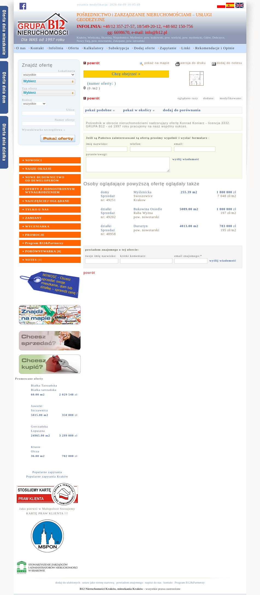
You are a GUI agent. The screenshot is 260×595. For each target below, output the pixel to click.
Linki (185, 48)
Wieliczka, (94, 37)
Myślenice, (136, 37)
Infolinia (56, 48)
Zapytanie (168, 48)
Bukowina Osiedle (148, 209)
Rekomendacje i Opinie (215, 48)
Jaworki (37, 406)
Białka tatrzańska (43, 389)
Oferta (73, 48)
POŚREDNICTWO (94, 14)
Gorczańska (40, 426)
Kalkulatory (94, 48)
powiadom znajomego (129, 582)
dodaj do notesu (229, 63)
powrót (89, 273)
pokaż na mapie (156, 63)
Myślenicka (143, 192)
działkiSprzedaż (108, 211)
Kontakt (37, 48)
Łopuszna (38, 430)
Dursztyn (141, 226)
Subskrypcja (118, 48)
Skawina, (106, 37)
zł (68, 394)
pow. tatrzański (135, 40)
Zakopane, (119, 40)
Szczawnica (39, 410)
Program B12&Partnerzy (190, 582)
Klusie (36, 447)
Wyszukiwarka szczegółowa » (43, 129)
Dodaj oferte (144, 48)
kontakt (167, 582)
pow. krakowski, (154, 37)
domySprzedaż (108, 194)
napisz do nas (153, 582)
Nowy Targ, (84, 40)
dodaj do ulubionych (67, 582)
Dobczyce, (218, 37)
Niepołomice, (121, 37)
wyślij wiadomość (185, 159)
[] (33, 259)
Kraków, (82, 37)
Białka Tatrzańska (44, 385)
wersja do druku (193, 63)
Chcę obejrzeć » (126, 74)
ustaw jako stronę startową (98, 582)
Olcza (35, 451)
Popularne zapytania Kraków (47, 476)
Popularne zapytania (47, 472)
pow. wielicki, (173, 37)
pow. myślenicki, (192, 37)
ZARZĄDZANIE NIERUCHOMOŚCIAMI (152, 14)
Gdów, (208, 37)
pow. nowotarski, (102, 40)
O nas (21, 48)
